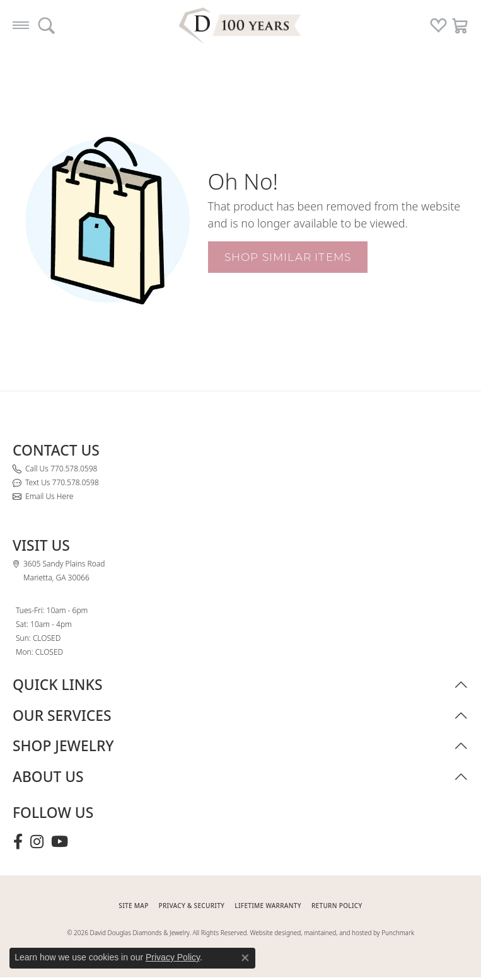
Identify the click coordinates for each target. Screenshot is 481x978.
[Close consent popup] (245, 958)
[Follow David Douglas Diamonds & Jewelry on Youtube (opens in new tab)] (59, 842)
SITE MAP (133, 905)
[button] (46, 25)
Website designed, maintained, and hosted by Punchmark (332, 932)
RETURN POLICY (336, 905)
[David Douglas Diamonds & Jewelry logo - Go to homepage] (241, 25)
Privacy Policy (173, 957)
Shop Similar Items (288, 256)
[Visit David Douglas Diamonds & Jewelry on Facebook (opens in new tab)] (18, 842)
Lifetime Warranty (268, 905)
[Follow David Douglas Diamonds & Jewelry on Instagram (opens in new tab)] (37, 842)
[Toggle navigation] (20, 25)
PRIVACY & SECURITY (192, 905)
